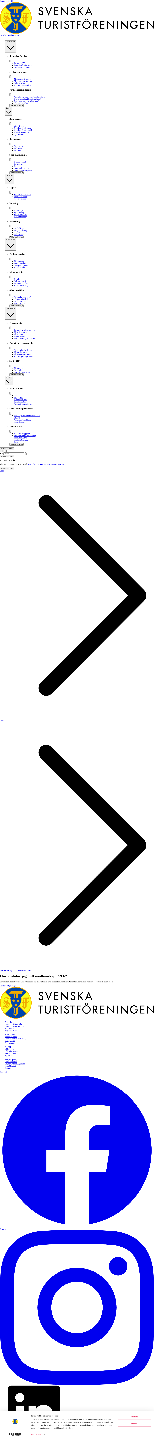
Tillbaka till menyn (7, 449)
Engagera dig (10, 1041)
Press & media (10, 1053)
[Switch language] (1, 451)
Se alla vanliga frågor (8, 986)
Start (2, 471)
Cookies (8, 1068)
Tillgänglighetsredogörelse (15, 1064)
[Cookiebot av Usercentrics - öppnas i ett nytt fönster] (15, 1434)
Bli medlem (9, 1022)
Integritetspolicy (11, 1060)
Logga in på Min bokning (14, 1026)
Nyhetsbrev (9, 1056)
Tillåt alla (134, 1417)
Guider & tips (10, 1043)
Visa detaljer (36, 1434)
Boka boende (10, 1035)
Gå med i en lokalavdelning (15, 1039)
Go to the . (46, 464)
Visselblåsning (10, 1066)
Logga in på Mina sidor (13, 1024)
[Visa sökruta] (3, 451)
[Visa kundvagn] (6, 451)
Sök (1, 454)
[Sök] (26, 453)
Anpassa (134, 1424)
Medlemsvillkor (11, 1062)
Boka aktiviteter (11, 1037)
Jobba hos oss (10, 1049)
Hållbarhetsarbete (11, 1051)
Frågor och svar (10, 1031)
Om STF (3, 721)
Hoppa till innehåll (7, 1)
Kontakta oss (9, 1028)
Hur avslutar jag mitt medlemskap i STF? (15, 970)
